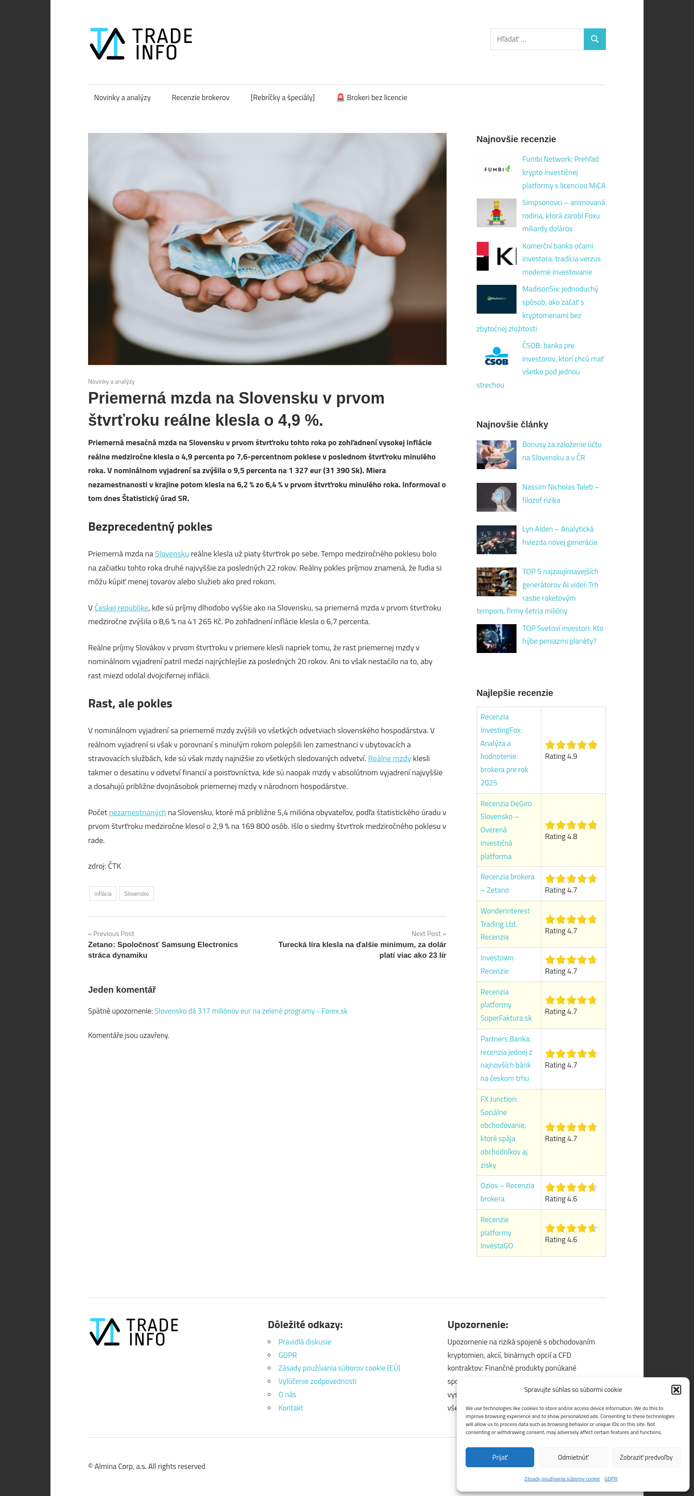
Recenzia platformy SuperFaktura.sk (506, 1005)
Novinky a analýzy (122, 97)
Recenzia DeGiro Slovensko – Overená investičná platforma (506, 830)
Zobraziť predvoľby (646, 1457)
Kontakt (290, 1408)
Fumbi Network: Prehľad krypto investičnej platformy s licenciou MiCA (563, 172)
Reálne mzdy (389, 758)
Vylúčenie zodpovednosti (317, 1381)
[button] (676, 1389)
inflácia (103, 893)
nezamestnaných (137, 812)
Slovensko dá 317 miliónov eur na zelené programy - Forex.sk (250, 1011)
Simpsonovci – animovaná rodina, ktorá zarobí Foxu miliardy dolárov (563, 216)
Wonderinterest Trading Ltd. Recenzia (505, 924)
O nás (287, 1394)
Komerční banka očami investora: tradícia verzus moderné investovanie (561, 259)
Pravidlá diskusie (304, 1342)
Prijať (500, 1457)
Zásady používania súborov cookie (562, 1478)
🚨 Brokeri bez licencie (371, 97)
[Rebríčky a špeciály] (283, 97)
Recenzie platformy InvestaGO (497, 1233)
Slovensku (172, 554)
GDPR (611, 1478)
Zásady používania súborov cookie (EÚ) (339, 1368)
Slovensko (136, 893)
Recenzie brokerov (201, 97)
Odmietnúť (573, 1457)
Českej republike (121, 608)
